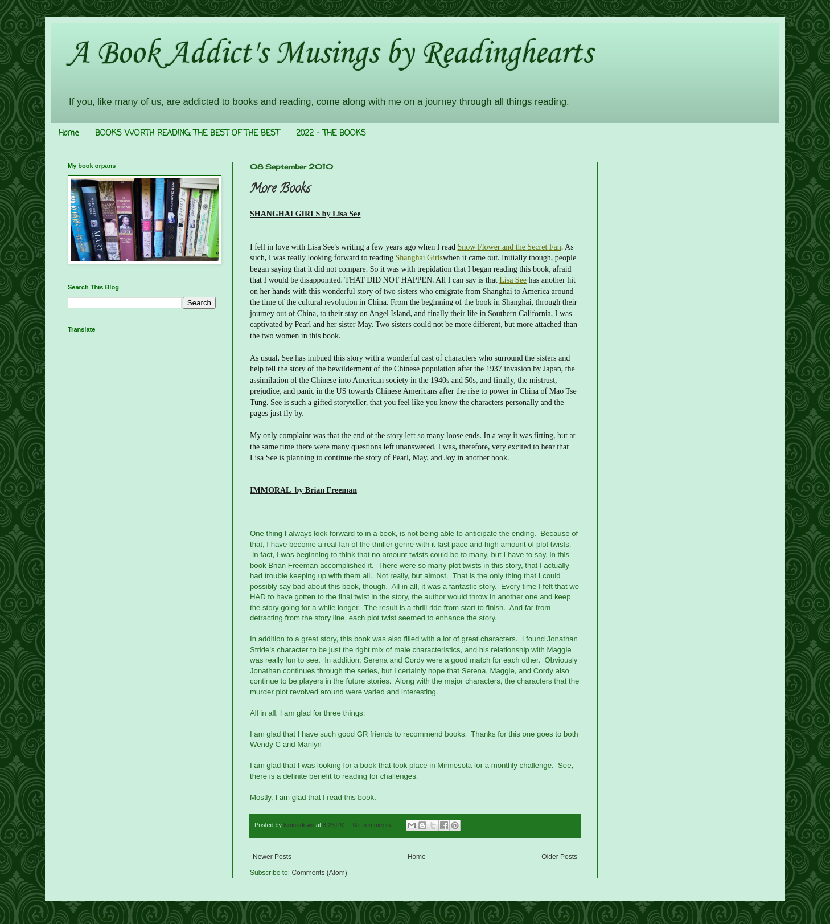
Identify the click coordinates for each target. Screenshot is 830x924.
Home (69, 134)
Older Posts (559, 857)
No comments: (374, 824)
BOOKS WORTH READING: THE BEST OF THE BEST (187, 134)
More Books (280, 189)
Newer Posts (272, 857)
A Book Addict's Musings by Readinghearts (330, 53)
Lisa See (513, 280)
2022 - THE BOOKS (331, 134)
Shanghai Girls (419, 258)
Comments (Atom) (319, 873)
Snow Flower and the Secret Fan (509, 247)
